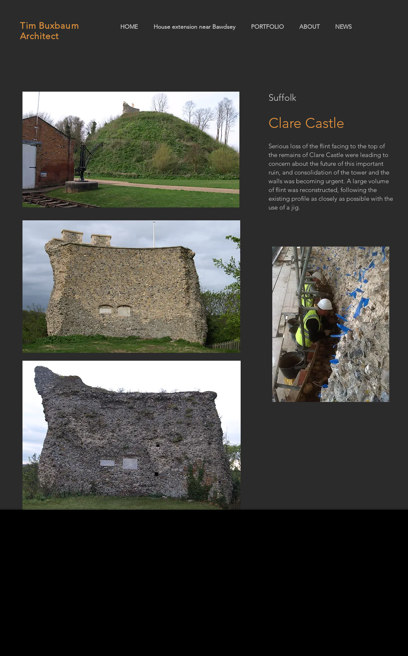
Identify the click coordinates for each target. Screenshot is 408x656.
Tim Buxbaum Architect (49, 30)
